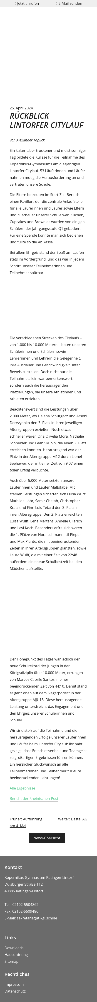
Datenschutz (15, 991)
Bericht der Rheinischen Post (34, 798)
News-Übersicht (46, 838)
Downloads (14, 947)
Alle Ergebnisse (22, 788)
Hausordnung (16, 954)
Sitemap (11, 961)
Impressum (14, 984)
